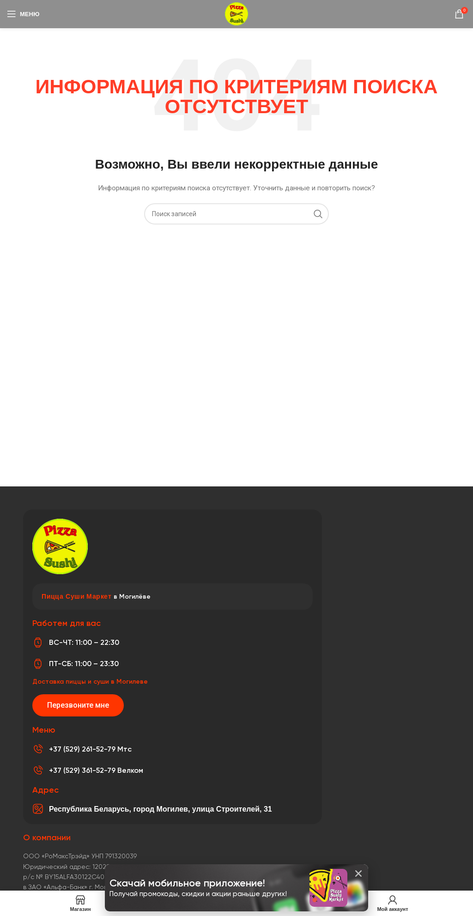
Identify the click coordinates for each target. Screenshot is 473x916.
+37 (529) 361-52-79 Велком (96, 770)
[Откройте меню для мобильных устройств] (23, 14)
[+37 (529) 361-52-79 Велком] (37, 770)
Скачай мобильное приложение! (188, 883)
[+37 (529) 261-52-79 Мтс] (37, 749)
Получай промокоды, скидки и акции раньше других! (198, 894)
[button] (358, 873)
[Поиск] (236, 213)
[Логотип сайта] (236, 13)
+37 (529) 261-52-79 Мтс (90, 749)
